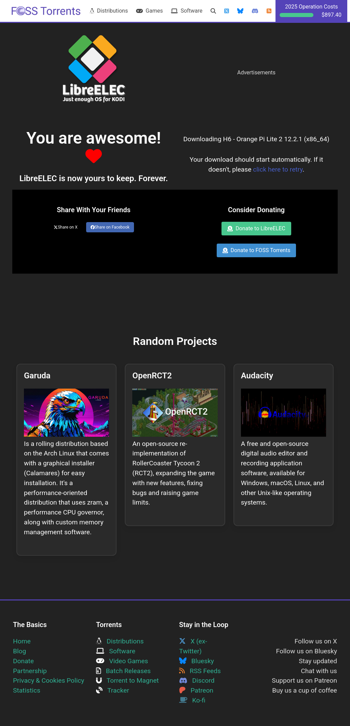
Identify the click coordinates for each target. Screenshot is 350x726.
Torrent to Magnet (127, 680)
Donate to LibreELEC (256, 228)
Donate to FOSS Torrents (257, 250)
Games (149, 11)
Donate (23, 661)
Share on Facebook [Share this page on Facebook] (110, 227)
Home (22, 641)
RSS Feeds (200, 671)
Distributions (109, 11)
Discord (197, 680)
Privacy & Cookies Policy (48, 680)
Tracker (112, 690)
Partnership (30, 671)
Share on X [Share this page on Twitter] (66, 227)
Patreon (196, 690)
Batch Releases (123, 671)
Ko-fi (192, 700)
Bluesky (196, 661)
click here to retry (277, 169)
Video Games (122, 661)
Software (186, 11)
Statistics (26, 690)
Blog (19, 651)
